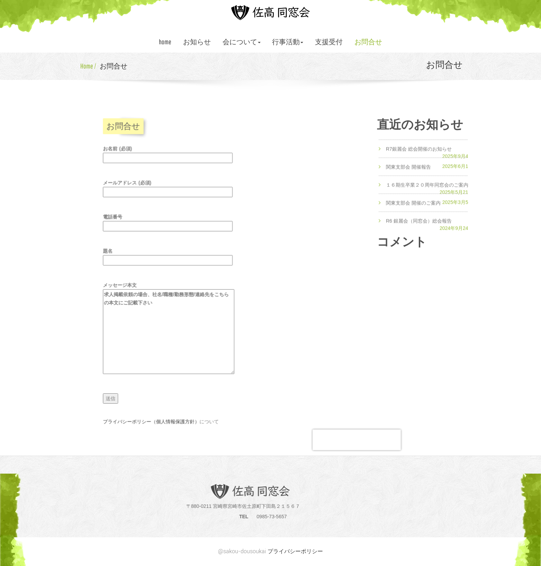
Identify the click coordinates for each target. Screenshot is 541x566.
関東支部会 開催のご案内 (413, 209)
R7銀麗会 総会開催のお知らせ (419, 155)
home (165, 42)
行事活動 (287, 42)
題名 (169, 256)
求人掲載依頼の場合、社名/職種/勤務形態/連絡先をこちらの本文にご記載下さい (170, 330)
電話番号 (169, 223)
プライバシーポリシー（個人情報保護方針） (153, 417)
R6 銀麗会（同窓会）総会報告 (419, 226)
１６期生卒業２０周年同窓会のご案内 (427, 191)
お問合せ (368, 42)
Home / (88, 66)
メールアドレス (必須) (169, 190)
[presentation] (352, 435)
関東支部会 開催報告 (408, 173)
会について (242, 42)
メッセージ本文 (170, 328)
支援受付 (329, 42)
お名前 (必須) (169, 157)
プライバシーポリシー (295, 551)
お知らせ (197, 42)
